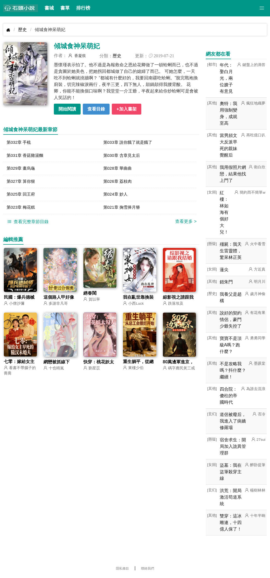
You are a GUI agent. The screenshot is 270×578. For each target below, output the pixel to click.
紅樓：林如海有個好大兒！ (224, 212)
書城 (49, 8)
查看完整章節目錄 (27, 223)
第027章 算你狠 (22, 182)
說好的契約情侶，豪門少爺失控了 (231, 319)
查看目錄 (96, 109)
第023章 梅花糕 (22, 209)
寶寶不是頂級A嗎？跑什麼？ (231, 345)
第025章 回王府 (22, 196)
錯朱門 (226, 282)
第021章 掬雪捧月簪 (122, 209)
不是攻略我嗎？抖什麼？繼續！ (233, 370)
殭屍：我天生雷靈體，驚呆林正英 (231, 251)
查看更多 (185, 223)
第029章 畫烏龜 (22, 169)
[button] (262, 8)
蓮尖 (224, 269)
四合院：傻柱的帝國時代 (228, 396)
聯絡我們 (147, 568)
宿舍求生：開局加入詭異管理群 (233, 446)
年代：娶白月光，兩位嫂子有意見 (226, 78)
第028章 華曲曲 (118, 169)
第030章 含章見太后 (122, 156)
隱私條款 (122, 568)
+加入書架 (126, 109)
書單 (65, 8)
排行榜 (83, 8)
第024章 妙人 (116, 196)
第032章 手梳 (20, 142)
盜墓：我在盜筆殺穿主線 (231, 472)
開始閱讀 (67, 109)
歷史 (22, 29)
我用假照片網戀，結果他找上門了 (233, 174)
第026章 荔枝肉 (118, 182)
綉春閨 (89, 295)
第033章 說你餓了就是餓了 (129, 142)
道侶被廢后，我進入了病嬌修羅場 (233, 421)
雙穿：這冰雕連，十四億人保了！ (231, 522)
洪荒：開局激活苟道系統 (231, 497)
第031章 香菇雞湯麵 (26, 156)
